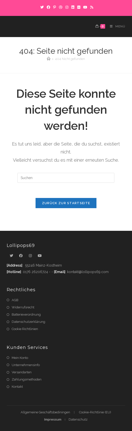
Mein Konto (20, 358)
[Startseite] (48, 59)
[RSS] (91, 7)
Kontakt (17, 386)
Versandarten (22, 372)
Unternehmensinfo (26, 365)
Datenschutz (78, 419)
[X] (42, 7)
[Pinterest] (54, 7)
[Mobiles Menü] (115, 26)
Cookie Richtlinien (25, 329)
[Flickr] (79, 7)
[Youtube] (40, 256)
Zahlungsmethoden (27, 379)
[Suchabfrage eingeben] (65, 178)
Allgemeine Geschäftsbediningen (45, 412)
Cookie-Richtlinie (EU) (95, 412)
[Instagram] (67, 7)
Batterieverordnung (26, 314)
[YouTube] (85, 7)
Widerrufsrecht (23, 307)
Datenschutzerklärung (28, 322)
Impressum (52, 419)
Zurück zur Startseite (66, 203)
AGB (15, 300)
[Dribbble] (60, 7)
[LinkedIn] (73, 7)
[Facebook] (48, 7)
